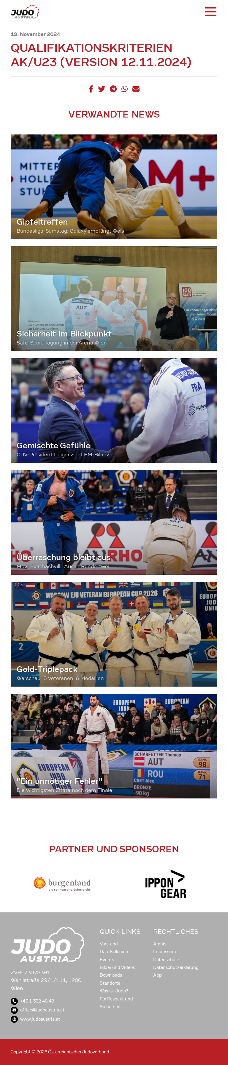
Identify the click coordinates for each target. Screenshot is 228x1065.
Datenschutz (166, 959)
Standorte (110, 983)
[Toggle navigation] (210, 11)
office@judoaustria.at (37, 1010)
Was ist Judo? (114, 991)
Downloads (111, 975)
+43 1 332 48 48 (32, 1001)
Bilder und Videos (117, 967)
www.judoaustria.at (35, 1019)
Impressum (164, 951)
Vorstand (109, 944)
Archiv (160, 944)
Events (107, 959)
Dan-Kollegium (115, 951)
